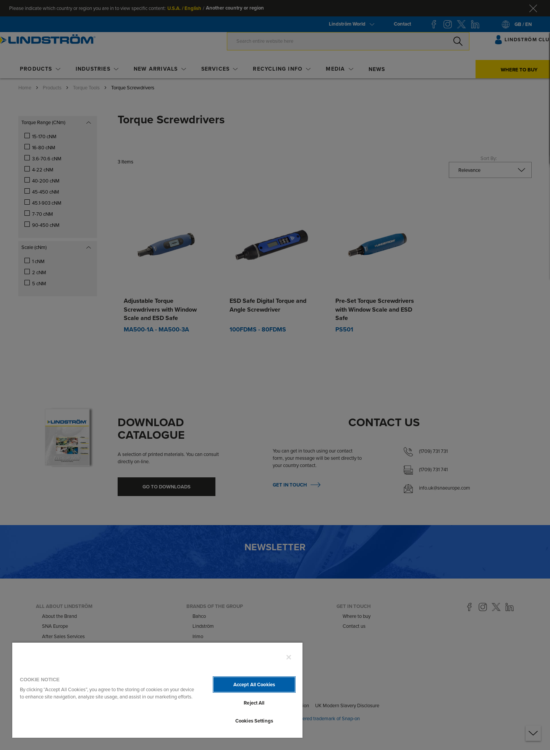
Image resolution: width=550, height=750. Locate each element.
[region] (157, 690)
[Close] (288, 657)
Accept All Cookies (254, 684)
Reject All (254, 702)
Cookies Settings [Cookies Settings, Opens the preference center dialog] (254, 720)
